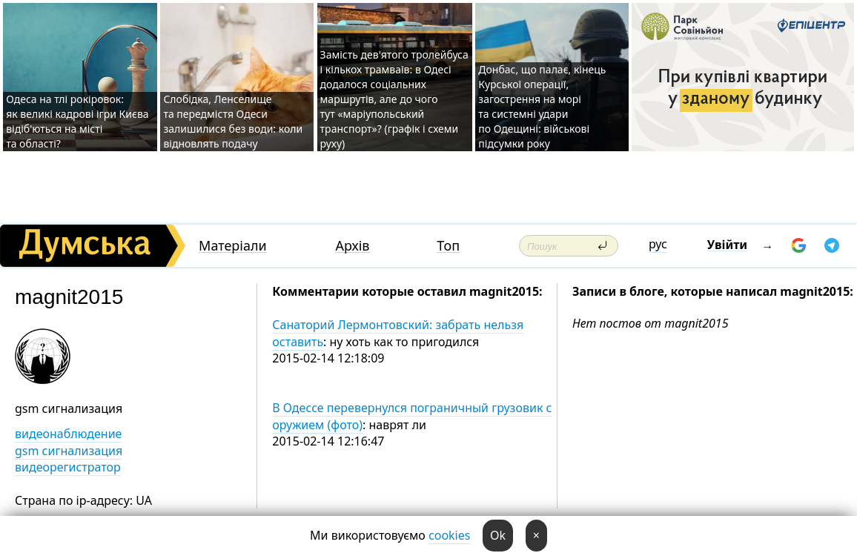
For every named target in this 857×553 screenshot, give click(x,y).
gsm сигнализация (68, 451)
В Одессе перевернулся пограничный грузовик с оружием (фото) (412, 416)
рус (658, 244)
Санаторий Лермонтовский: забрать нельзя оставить (397, 333)
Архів (352, 246)
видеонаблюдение (68, 433)
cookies (449, 535)
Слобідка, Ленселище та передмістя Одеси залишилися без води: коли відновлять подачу (232, 121)
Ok (498, 535)
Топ (448, 246)
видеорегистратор (68, 467)
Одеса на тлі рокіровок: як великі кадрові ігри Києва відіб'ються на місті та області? (77, 121)
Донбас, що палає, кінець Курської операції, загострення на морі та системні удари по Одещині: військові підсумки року (542, 106)
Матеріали (233, 246)
